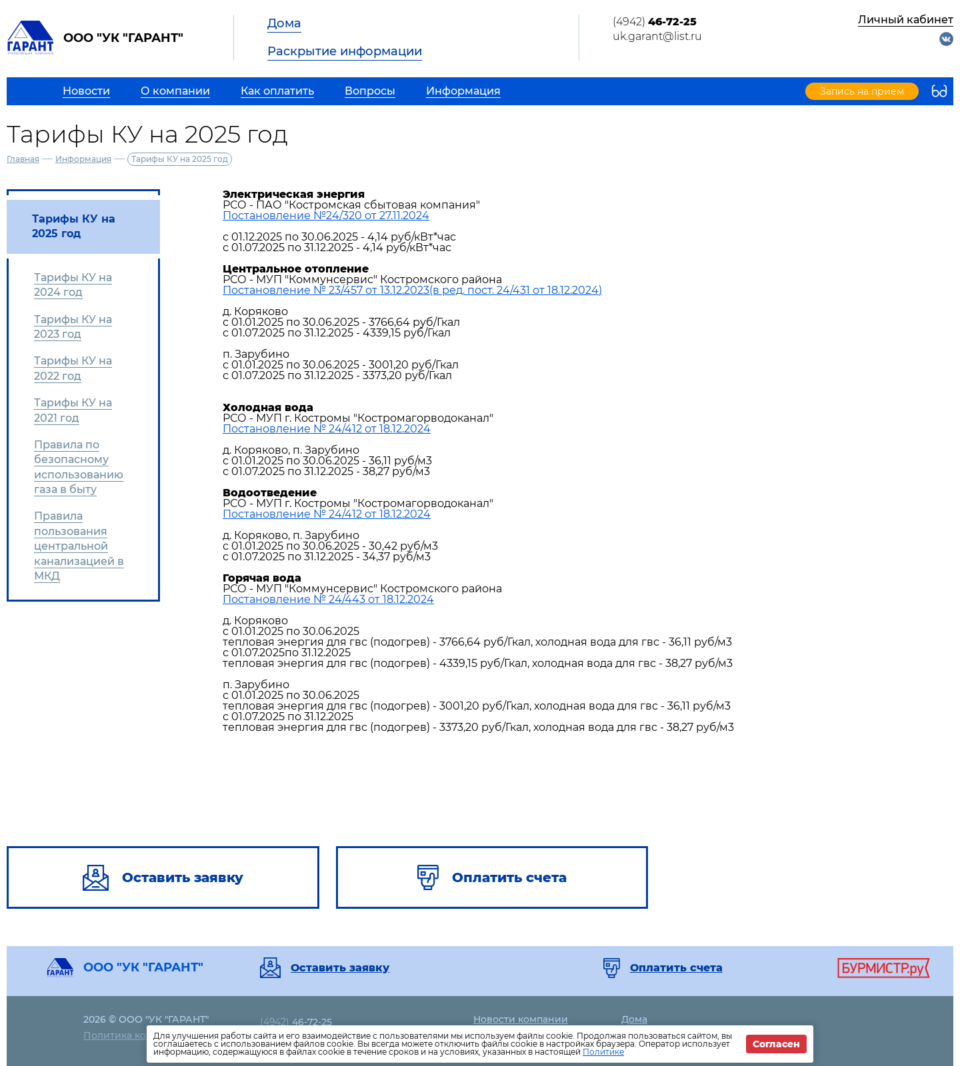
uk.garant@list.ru (657, 36)
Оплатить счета (676, 968)
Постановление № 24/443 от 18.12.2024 (328, 599)
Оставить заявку (340, 968)
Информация (83, 159)
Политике (603, 1052)
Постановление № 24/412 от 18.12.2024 (327, 428)
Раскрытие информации (344, 51)
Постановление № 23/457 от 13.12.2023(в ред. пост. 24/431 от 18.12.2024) (412, 290)
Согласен (776, 1044)
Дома (284, 23)
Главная (23, 159)
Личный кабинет (905, 19)
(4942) (655, 21)
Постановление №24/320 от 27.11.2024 (326, 215)
